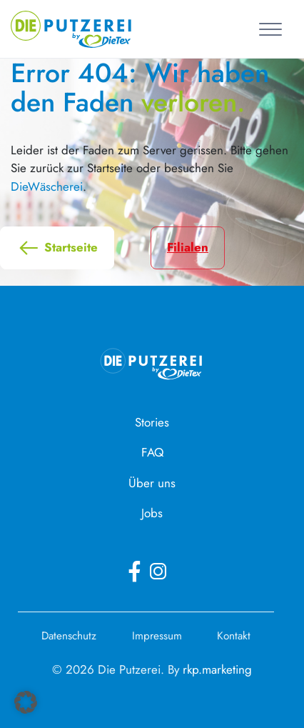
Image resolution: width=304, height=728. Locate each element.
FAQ (152, 452)
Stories (152, 422)
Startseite (57, 248)
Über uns (152, 483)
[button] (25, 702)
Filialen (187, 247)
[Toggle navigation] (273, 28)
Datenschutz (68, 636)
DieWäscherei (47, 186)
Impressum (157, 636)
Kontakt (233, 636)
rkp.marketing (217, 669)
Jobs (152, 513)
